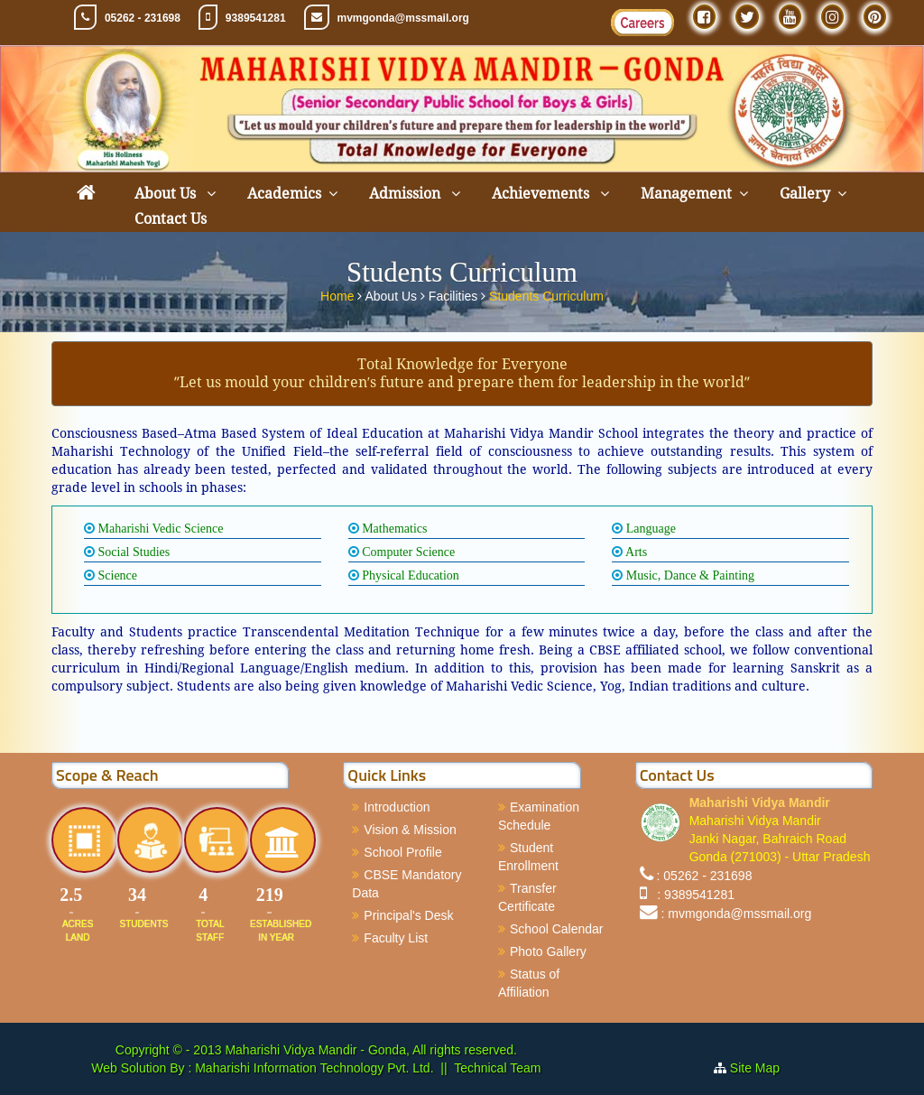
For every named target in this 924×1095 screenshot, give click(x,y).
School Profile (402, 852)
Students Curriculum (546, 293)
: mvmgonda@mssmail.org (736, 913)
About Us (166, 193)
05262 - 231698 (142, 18)
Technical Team (497, 1068)
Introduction (397, 807)
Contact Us (170, 218)
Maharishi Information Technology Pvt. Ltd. (312, 1068)
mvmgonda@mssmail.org (403, 18)
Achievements (542, 193)
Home (338, 293)
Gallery (805, 193)
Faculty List (396, 938)
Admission (406, 193)
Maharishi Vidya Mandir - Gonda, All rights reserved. (370, 1050)
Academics (284, 193)
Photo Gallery (548, 951)
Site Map (762, 1068)
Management (686, 193)
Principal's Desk (408, 915)
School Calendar (557, 929)
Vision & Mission (410, 829)
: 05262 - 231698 (705, 875)
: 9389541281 (693, 894)
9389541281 (256, 18)
